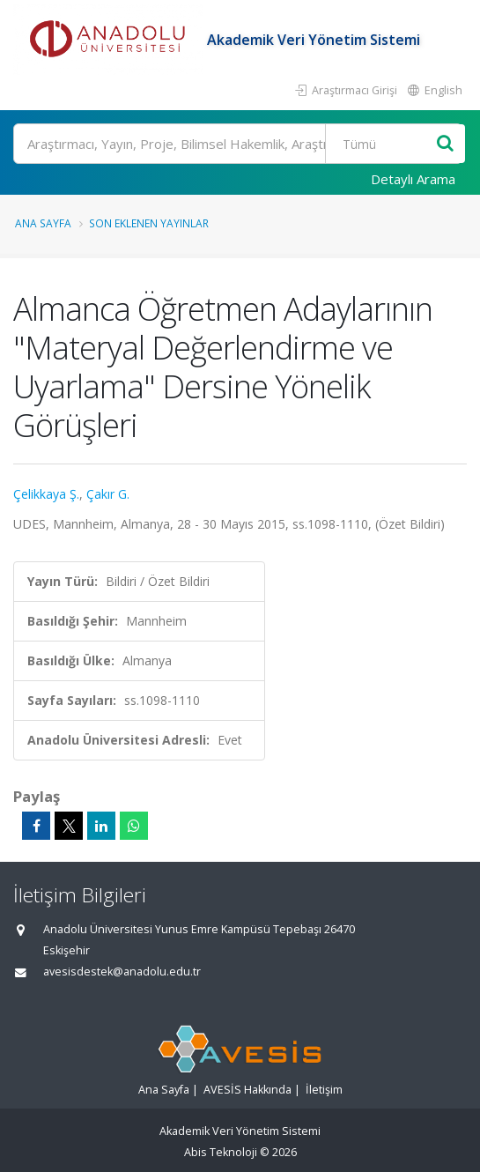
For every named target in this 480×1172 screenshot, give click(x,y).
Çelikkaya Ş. (46, 494)
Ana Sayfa (43, 223)
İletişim (324, 1089)
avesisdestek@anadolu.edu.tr (122, 971)
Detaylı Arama (413, 179)
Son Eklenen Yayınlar (149, 223)
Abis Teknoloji (220, 1152)
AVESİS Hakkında (247, 1089)
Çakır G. (107, 494)
